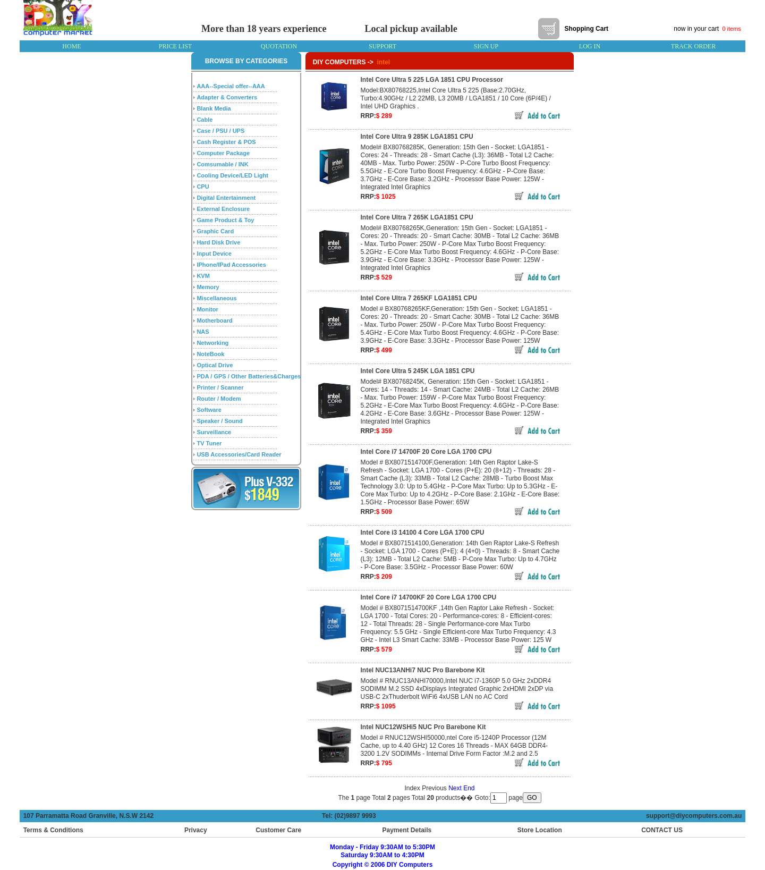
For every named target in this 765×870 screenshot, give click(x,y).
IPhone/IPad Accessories (231, 264)
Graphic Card (215, 231)
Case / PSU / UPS (220, 131)
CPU (203, 186)
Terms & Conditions (53, 830)
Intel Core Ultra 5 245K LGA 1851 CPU (418, 371)
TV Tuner (209, 443)
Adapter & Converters (227, 97)
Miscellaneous (216, 298)
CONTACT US (660, 830)
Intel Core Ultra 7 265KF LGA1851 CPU (419, 298)
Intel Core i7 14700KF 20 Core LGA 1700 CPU (429, 597)
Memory (208, 287)
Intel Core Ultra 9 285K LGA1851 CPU (417, 136)
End (468, 788)
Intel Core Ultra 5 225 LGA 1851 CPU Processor (432, 79)
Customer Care (278, 830)
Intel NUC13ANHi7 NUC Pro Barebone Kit (423, 670)
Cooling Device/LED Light (232, 175)
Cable (204, 119)
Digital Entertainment (226, 198)
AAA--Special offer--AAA (231, 86)
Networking (212, 343)
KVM (203, 276)
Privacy (195, 830)
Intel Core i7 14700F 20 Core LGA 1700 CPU (426, 451)
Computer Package (223, 153)
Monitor (207, 309)
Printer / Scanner (220, 387)
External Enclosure (223, 209)
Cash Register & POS (226, 142)
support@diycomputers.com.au (695, 816)
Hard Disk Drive (218, 242)
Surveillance (214, 432)
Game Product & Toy (225, 220)
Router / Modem (219, 398)
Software (209, 410)
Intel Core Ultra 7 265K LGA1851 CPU (417, 217)
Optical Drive (215, 365)
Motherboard (214, 320)
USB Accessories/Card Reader (239, 454)
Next (455, 788)
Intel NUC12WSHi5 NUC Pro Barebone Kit (423, 727)
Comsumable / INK (222, 164)
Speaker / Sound (219, 421)
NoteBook (210, 354)
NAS (203, 331)
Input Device (214, 253)
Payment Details (406, 830)
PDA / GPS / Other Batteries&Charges (249, 376)
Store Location (539, 830)
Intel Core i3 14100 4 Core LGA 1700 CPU (422, 532)
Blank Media (214, 108)
